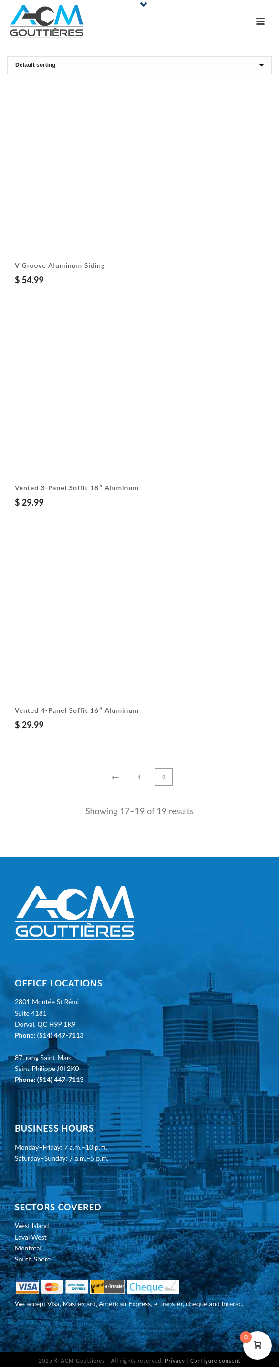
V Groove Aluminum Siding (60, 265)
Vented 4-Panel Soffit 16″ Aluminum (77, 710)
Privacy (175, 1360)
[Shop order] (139, 65)
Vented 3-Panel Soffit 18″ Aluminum (77, 488)
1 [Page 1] (139, 777)
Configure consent (215, 1360)
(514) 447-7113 (60, 1035)
